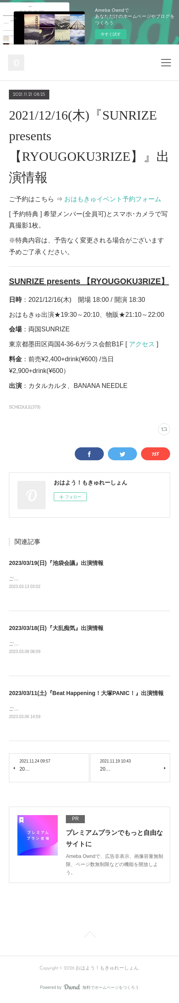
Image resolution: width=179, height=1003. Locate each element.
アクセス (142, 344)
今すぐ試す (111, 34)
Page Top (89, 937)
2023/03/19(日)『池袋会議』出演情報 (56, 563)
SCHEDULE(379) (24, 407)
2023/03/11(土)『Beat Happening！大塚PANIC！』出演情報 (86, 694)
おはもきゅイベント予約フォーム (112, 199)
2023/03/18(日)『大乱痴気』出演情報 (56, 629)
